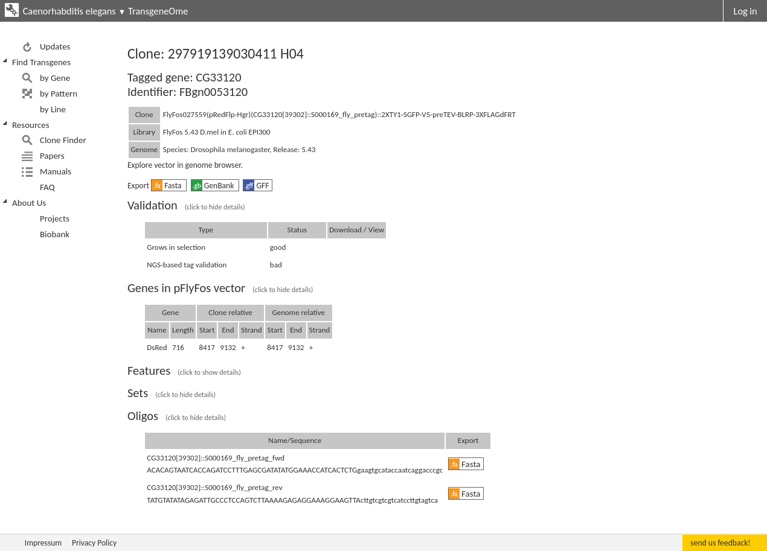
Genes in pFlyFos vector (220, 288)
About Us (29, 202)
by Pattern (58, 93)
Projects (54, 218)
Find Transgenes (41, 62)
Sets (171, 393)
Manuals (55, 171)
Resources (31, 124)
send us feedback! (720, 543)
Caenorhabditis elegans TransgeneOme (105, 11)
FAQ (47, 187)
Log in (745, 11)
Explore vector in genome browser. (185, 165)
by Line (53, 109)
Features (184, 370)
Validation (186, 205)
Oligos (176, 416)
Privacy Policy (94, 543)
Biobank (54, 234)
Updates (55, 46)
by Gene (55, 77)
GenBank (213, 185)
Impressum (43, 543)
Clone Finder (63, 140)
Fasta (168, 185)
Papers (52, 155)
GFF (256, 185)
